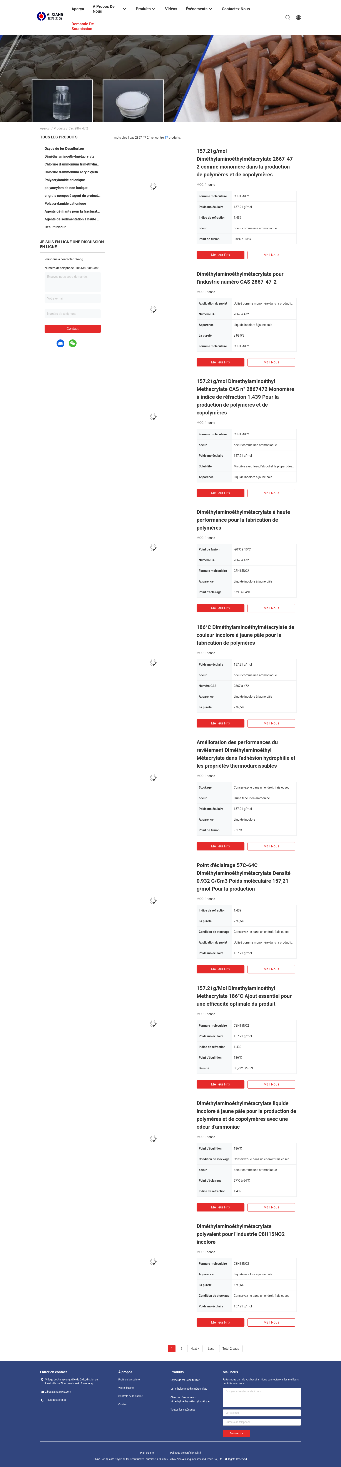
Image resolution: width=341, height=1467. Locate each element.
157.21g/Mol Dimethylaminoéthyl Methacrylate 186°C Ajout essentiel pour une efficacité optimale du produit (244, 996)
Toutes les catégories (182, 1409)
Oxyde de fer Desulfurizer (64, 149)
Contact (73, 329)
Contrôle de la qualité (130, 1396)
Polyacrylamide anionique (65, 180)
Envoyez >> (236, 1433)
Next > (195, 1348)
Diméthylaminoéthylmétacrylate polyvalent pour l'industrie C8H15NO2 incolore (241, 1234)
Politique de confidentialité (185, 1452)
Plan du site (147, 1452)
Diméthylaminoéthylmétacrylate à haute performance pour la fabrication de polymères (243, 520)
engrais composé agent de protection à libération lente (73, 196)
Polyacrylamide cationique (65, 203)
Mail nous (271, 255)
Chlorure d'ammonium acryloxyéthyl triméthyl (73, 172)
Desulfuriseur (55, 227)
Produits (59, 128)
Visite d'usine (126, 1387)
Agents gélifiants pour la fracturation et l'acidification (73, 211)
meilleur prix (220, 255)
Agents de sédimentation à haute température (73, 219)
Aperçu (45, 128)
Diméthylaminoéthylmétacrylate (69, 156)
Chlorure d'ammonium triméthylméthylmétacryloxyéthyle (73, 164)
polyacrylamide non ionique (66, 188)
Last (211, 1348)
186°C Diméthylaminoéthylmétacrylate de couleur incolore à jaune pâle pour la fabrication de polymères (245, 635)
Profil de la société (129, 1379)
